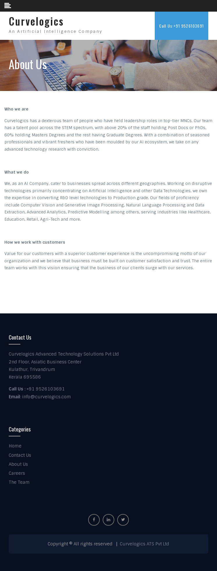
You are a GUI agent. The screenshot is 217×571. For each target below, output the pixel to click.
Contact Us (20, 455)
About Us (18, 464)
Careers (17, 473)
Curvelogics (36, 20)
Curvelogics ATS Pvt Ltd (144, 544)
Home (15, 446)
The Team (19, 482)
